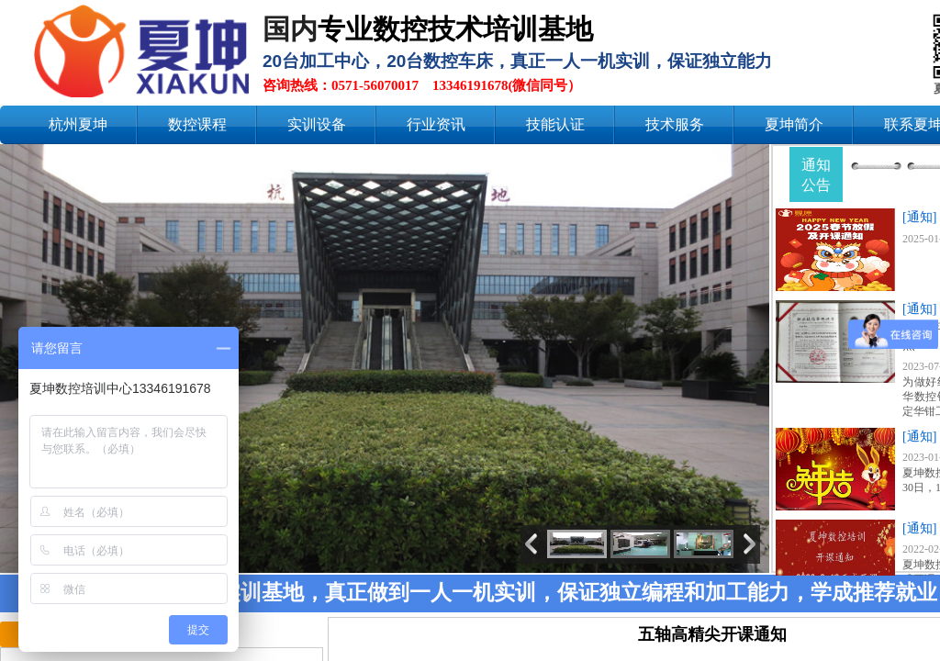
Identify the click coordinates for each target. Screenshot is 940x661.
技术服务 (674, 124)
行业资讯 (436, 124)
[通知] (919, 217)
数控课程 (197, 124)
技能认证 (555, 124)
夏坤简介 (794, 124)
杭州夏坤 (78, 124)
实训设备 (316, 124)
